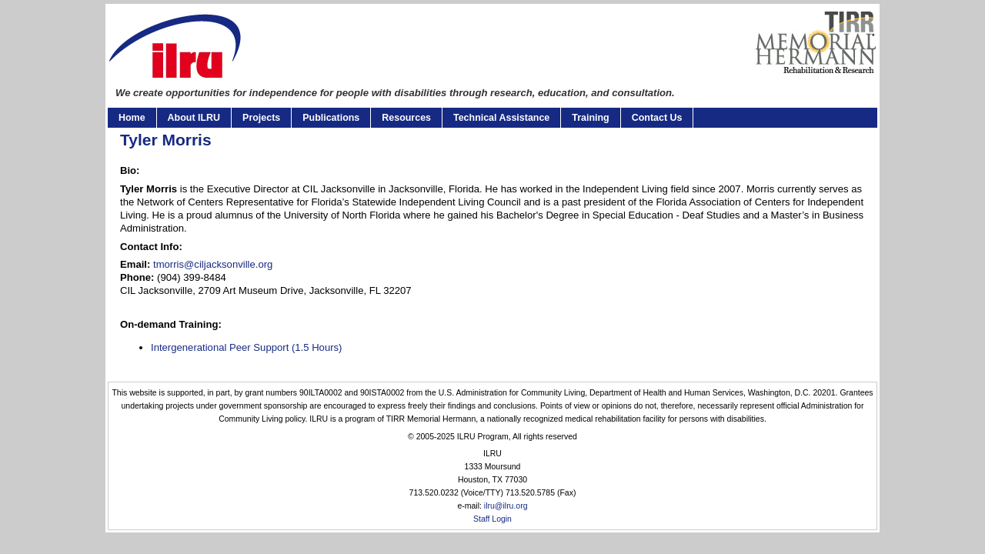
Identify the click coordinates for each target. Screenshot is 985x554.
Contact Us (657, 117)
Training (590, 117)
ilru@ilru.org (506, 506)
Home (132, 117)
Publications (330, 117)
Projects (261, 117)
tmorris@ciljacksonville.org (212, 264)
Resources (406, 117)
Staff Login (492, 519)
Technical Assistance (501, 117)
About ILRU (194, 117)
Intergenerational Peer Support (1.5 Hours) (246, 347)
